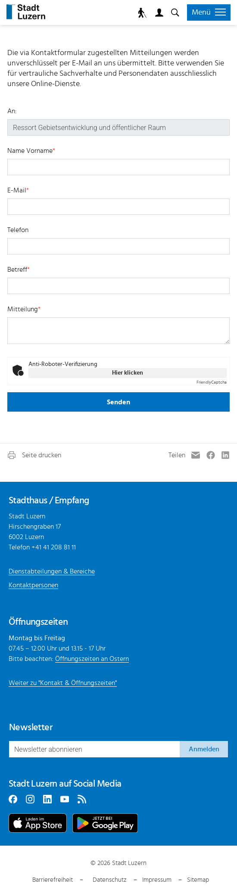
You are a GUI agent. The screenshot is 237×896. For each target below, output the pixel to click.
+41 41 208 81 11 (53, 547)
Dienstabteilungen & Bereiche (52, 571)
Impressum (157, 880)
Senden (118, 402)
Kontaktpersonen (33, 585)
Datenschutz (110, 880)
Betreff (18, 269)
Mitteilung (24, 309)
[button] (33, 455)
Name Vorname (31, 150)
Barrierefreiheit (52, 880)
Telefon (17, 229)
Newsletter (30, 727)
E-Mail (18, 190)
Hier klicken (127, 373)
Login (158, 12)
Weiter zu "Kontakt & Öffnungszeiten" (63, 682)
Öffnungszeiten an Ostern (92, 658)
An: (12, 111)
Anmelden (204, 749)
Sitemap (198, 880)
